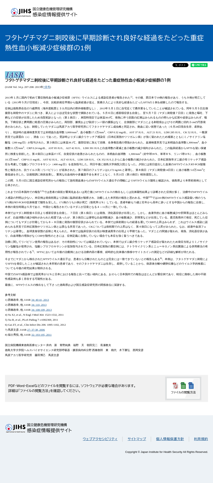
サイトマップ (137, 439)
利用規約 (201, 439)
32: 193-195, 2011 (41, 334)
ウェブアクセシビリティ (100, 439)
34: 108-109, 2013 (41, 309)
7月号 (46, 87)
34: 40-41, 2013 (40, 299)
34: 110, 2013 (38, 304)
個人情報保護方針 (170, 439)
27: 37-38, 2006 (36, 329)
